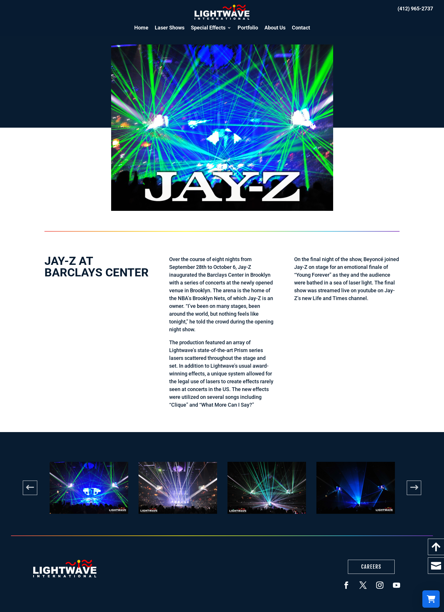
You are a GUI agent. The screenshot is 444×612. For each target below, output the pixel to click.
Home (141, 28)
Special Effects (208, 28)
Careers (371, 566)
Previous (30, 488)
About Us (275, 28)
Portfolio (248, 28)
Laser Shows (169, 28)
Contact (301, 28)
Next (414, 488)
